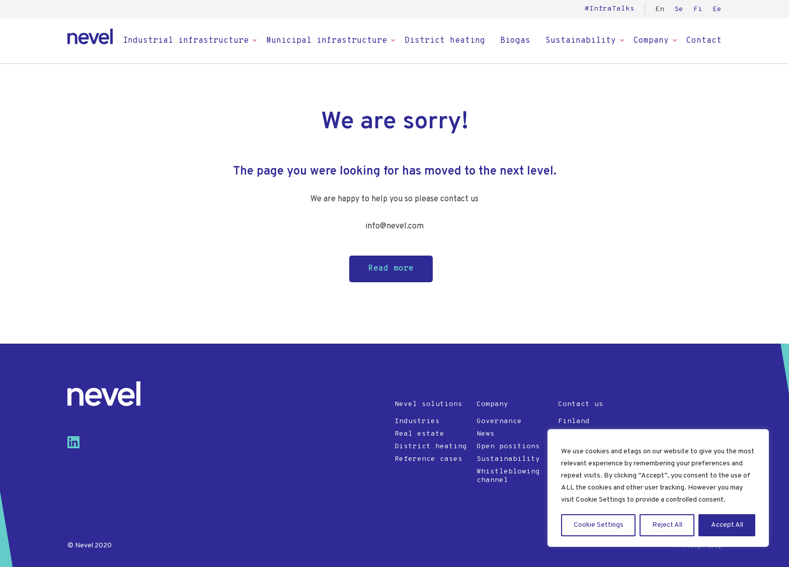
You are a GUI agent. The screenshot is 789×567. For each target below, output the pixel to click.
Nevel (90, 36)
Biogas (515, 41)
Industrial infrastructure (186, 41)
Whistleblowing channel (508, 475)
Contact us (580, 404)
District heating (445, 41)
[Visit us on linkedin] (77, 446)
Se (678, 9)
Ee (717, 9)
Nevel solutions (428, 404)
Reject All (667, 525)
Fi (697, 9)
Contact (704, 41)
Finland (574, 421)
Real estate (419, 434)
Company (651, 41)
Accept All (727, 525)
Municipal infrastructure (326, 41)
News (486, 434)
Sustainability (580, 41)
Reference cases (428, 459)
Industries (417, 421)
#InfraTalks (610, 9)
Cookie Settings (598, 525)
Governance (499, 421)
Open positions (508, 446)
